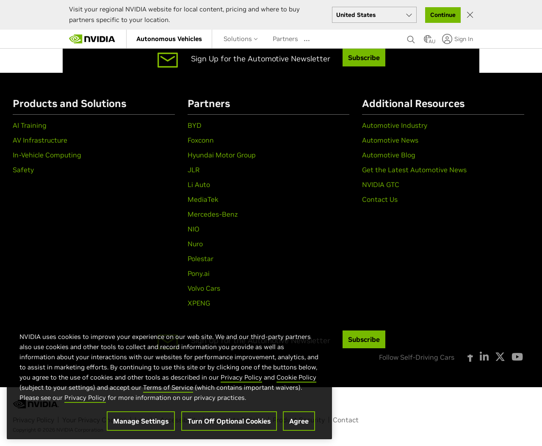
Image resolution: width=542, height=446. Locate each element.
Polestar (200, 258)
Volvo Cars (204, 288)
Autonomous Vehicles (169, 39)
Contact (346, 420)
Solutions (241, 39)
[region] (169, 377)
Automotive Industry (394, 125)
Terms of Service (168, 388)
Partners (285, 39)
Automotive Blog (388, 155)
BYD (195, 125)
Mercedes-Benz (213, 214)
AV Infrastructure (40, 140)
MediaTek (203, 199)
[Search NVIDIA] (411, 37)
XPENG (199, 303)
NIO (193, 229)
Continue (443, 15)
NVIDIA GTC (380, 184)
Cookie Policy (296, 378)
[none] (411, 39)
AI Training (30, 125)
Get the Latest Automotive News (414, 169)
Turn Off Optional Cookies (229, 421)
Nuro (195, 244)
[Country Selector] (428, 41)
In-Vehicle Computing (47, 155)
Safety (23, 169)
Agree (299, 421)
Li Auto (199, 184)
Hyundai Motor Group (222, 155)
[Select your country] (374, 15)
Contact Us (380, 199)
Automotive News (390, 140)
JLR (193, 169)
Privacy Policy (241, 378)
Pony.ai (199, 273)
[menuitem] (169, 39)
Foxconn (201, 140)
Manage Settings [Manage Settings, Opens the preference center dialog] (141, 421)
